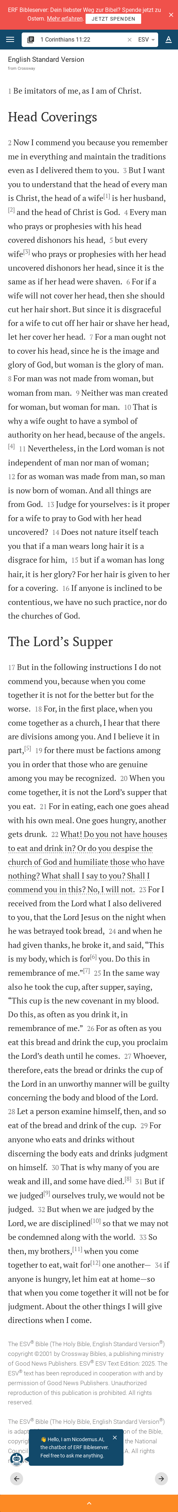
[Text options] (168, 40)
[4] (11, 446)
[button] (171, 14)
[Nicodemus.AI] (16, 1459)
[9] (46, 1193)
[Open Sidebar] (89, 1503)
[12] (95, 1263)
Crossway (26, 68)
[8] (128, 1179)
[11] (77, 1249)
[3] (26, 251)
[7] (86, 970)
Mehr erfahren (65, 18)
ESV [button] (147, 39)
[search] (83, 39)
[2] (11, 210)
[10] (96, 1221)
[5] (27, 748)
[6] (93, 957)
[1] (106, 196)
